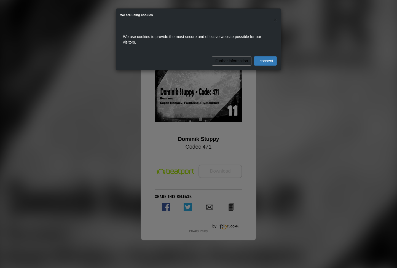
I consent (265, 61)
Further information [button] (231, 61)
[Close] (275, 20)
